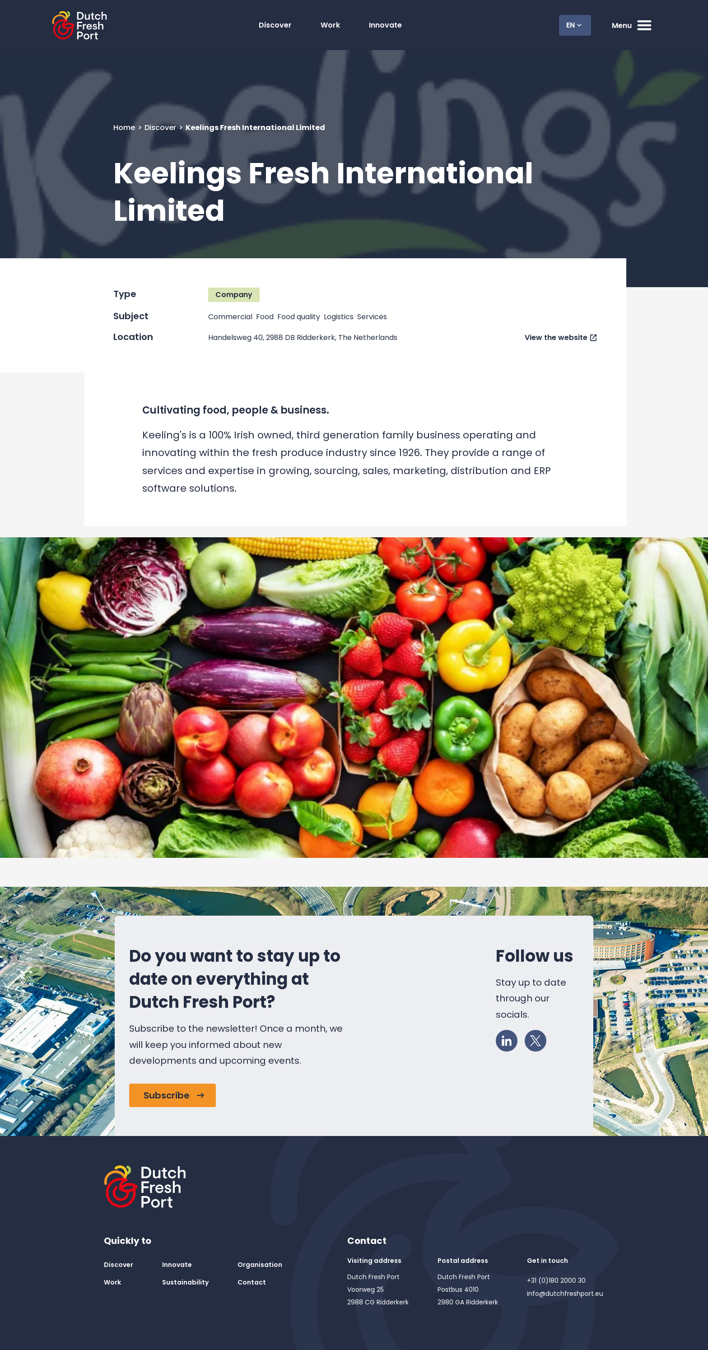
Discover (275, 25)
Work (330, 25)
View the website (556, 337)
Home (125, 127)
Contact (252, 1282)
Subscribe (167, 1095)
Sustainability (185, 1282)
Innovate (385, 25)
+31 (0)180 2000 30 (556, 1280)
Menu (632, 25)
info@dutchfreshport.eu (565, 1293)
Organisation (260, 1264)
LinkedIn (509, 1039)
